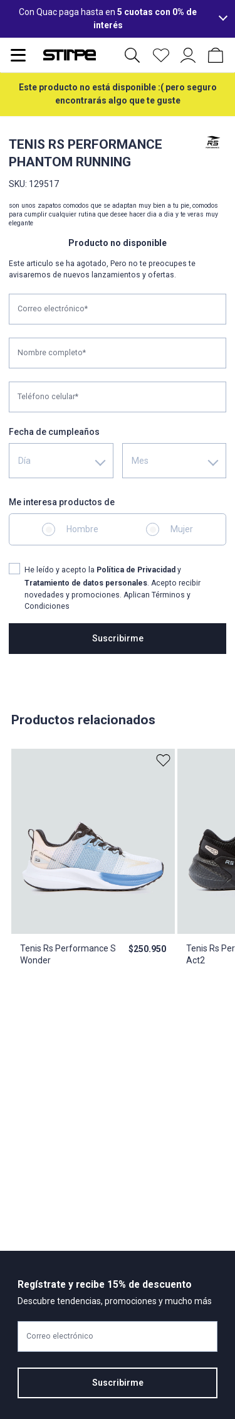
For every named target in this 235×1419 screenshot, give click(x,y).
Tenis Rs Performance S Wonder (68, 954)
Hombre (82, 529)
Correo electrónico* (53, 308)
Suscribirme (118, 638)
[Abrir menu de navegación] (18, 55)
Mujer (181, 529)
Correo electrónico (59, 1336)
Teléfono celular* (48, 396)
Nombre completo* (52, 352)
